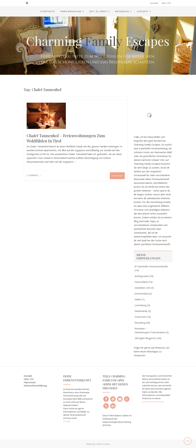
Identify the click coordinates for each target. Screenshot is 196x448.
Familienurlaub (70, 11)
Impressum (30, 382)
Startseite (47, 11)
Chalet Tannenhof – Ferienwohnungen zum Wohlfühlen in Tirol (66, 138)
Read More (117, 176)
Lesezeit (142, 11)
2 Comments (32, 175)
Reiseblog (122, 11)
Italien (138, 299)
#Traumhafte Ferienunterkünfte (151, 266)
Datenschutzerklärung (35, 385)
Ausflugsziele (142, 276)
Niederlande (141, 311)
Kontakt (154, 3)
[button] (106, 399)
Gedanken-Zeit (142, 287)
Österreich (140, 316)
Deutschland (141, 281)
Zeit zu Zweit (98, 11)
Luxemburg (141, 305)
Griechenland (141, 293)
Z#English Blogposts (145, 338)
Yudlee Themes (103, 444)
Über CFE (166, 3)
